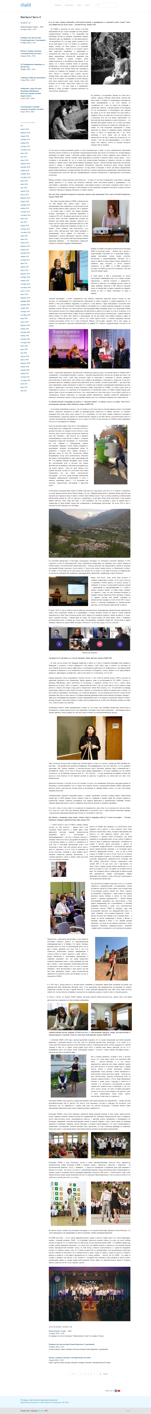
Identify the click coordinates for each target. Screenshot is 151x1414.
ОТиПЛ (26, 5)
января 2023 (25, 226)
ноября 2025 (25, 143)
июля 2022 (24, 236)
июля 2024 (24, 181)
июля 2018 (24, 346)
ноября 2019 (25, 308)
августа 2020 (25, 291)
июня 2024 (24, 184)
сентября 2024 (26, 177)
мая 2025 (24, 157)
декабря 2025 (25, 139)
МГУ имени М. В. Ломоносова (51, 1402)
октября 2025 (25, 146)
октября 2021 (25, 260)
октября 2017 (25, 377)
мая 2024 (24, 188)
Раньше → (106, 1374)
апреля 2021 (25, 267)
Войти (128, 1411)
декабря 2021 (25, 253)
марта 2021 (24, 270)
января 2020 (25, 301)
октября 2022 (25, 229)
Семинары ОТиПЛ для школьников (33, 78)
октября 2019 (25, 312)
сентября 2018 (25, 343)
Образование (69, 5)
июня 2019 (24, 318)
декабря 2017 (25, 370)
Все (22, 126)
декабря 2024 (25, 167)
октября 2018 (25, 339)
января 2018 (25, 367)
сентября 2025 (26, 150)
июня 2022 (24, 239)
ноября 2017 (25, 373)
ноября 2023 (25, 208)
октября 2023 (25, 212)
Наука (79, 5)
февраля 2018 (25, 363)
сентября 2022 (26, 232)
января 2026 (25, 136)
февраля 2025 (25, 164)
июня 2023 (24, 219)
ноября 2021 (25, 256)
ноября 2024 (25, 171)
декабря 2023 (25, 205)
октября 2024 (25, 174)
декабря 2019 (25, 305)
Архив (87, 5)
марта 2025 (25, 160)
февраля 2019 (25, 325)
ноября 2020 (25, 281)
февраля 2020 (25, 298)
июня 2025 (24, 153)
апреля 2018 (25, 356)
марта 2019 (24, 322)
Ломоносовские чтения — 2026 (32, 27)
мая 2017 (24, 391)
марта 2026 (25, 129)
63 (100, 1374)
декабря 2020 (25, 277)
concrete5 (41, 1411)
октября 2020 (25, 284)
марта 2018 (24, 360)
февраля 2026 (25, 133)
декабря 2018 (25, 332)
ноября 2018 (25, 336)
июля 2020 (24, 294)
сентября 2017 (25, 380)
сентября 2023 (26, 215)
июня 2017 (24, 387)
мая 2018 (24, 353)
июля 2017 (24, 384)
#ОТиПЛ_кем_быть (81, 1032)
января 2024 (25, 201)
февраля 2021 (25, 274)
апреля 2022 (25, 243)
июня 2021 (24, 263)
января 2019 (25, 329)
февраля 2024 (25, 198)
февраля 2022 (25, 246)
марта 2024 (25, 195)
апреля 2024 (25, 191)
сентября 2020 (26, 288)
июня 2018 (24, 349)
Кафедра (58, 5)
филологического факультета (31, 1402)
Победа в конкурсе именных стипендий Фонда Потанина (70, 1358)
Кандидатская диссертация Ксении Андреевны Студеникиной (71, 1344)
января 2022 (25, 250)
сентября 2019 (25, 315)
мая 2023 (24, 222)
